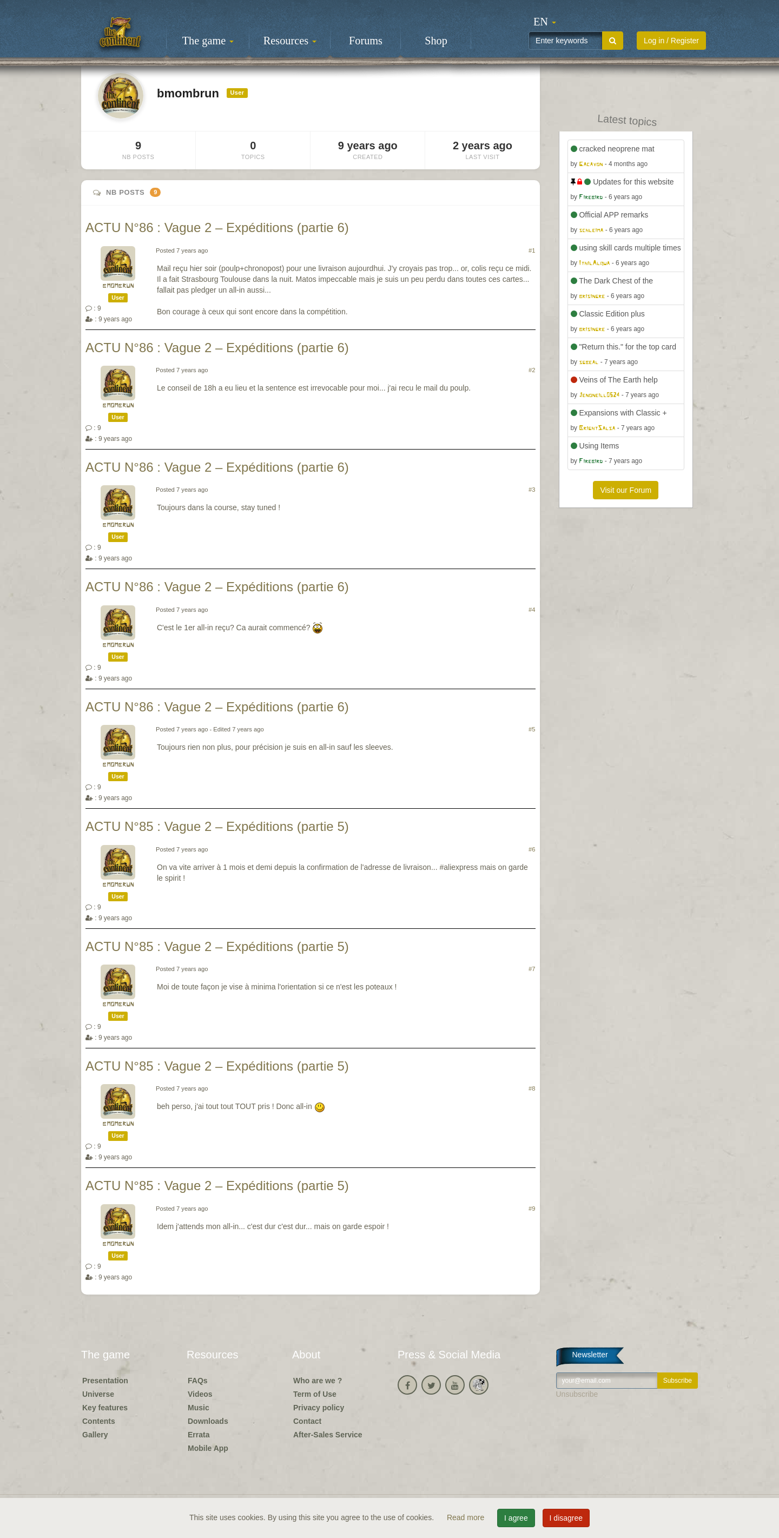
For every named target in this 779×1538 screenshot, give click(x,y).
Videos (200, 1394)
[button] (544, 21)
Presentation (105, 1380)
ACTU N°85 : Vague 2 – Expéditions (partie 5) (217, 826)
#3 (532, 489)
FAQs (198, 1380)
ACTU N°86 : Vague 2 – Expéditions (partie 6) (217, 227)
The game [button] (208, 41)
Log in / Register (671, 40)
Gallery (95, 1434)
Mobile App (208, 1448)
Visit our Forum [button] (625, 490)
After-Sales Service (327, 1434)
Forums (365, 41)
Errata (198, 1434)
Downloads (208, 1421)
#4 (532, 609)
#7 (532, 969)
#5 (532, 729)
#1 (532, 250)
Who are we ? (317, 1380)
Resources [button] (289, 41)
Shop (436, 41)
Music (198, 1407)
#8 (532, 1088)
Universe (98, 1394)
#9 (532, 1208)
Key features (105, 1407)
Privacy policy (318, 1407)
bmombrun (118, 286)
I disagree (566, 1518)
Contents (98, 1421)
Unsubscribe (577, 1394)
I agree (516, 1518)
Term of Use (314, 1394)
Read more (466, 1517)
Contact (307, 1421)
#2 (532, 370)
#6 (532, 849)
